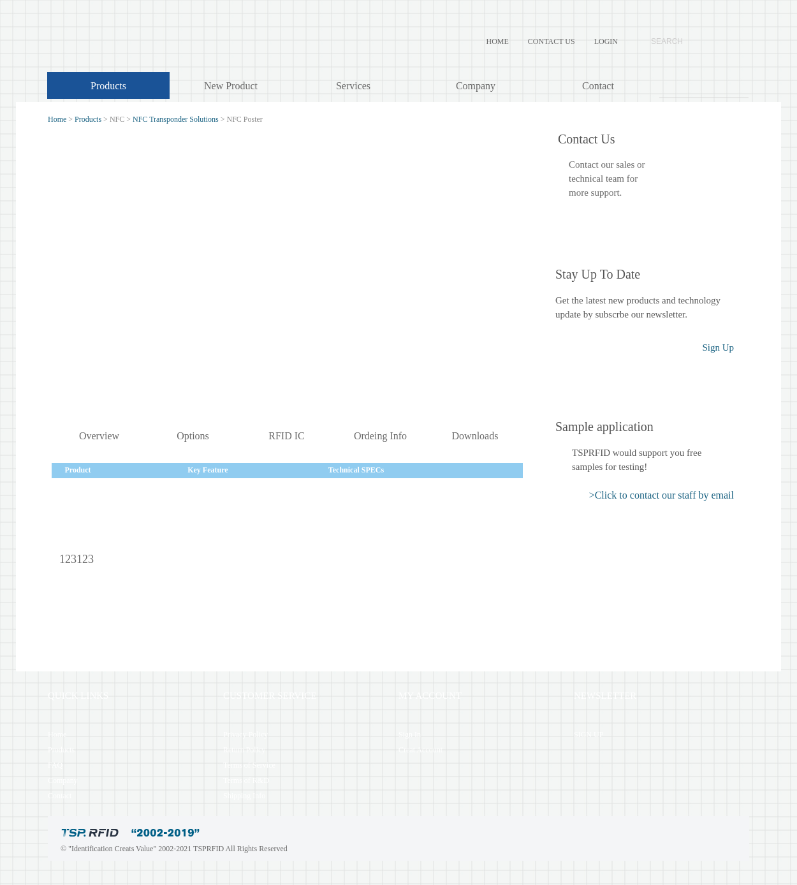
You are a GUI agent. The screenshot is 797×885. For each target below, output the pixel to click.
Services (353, 85)
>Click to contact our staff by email (661, 495)
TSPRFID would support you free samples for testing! (636, 460)
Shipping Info (244, 795)
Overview (99, 435)
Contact (598, 85)
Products (108, 85)
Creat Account (420, 749)
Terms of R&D (246, 780)
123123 (76, 559)
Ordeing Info (380, 435)
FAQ (55, 765)
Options (193, 435)
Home (57, 119)
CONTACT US (551, 41)
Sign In (409, 734)
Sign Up (718, 347)
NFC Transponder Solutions (176, 119)
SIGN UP (588, 734)
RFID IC (286, 435)
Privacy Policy (245, 734)
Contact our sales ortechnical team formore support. (607, 178)
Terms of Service (249, 765)
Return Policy (244, 749)
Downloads (475, 435)
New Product (231, 85)
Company (475, 85)
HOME (497, 41)
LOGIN (606, 41)
